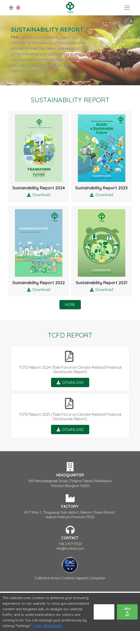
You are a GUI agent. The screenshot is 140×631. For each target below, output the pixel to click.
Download (41, 194)
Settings (104, 612)
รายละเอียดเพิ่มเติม (47, 626)
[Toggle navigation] (127, 7)
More (70, 304)
